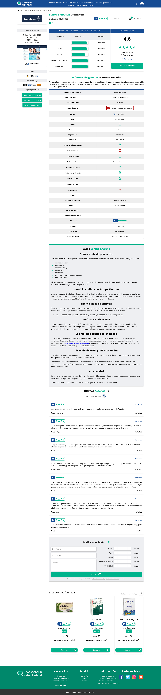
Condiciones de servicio (112, 579)
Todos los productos (129, 594)
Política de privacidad (98, 579)
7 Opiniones (127, 59)
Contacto (84, 676)
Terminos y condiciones (108, 681)
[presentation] (141, 593)
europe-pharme (32, 42)
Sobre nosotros (108, 676)
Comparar (135, 18)
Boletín (84, 681)
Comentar (138, 404)
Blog (60, 683)
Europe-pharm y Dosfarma (32, 100)
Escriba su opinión (96, 396)
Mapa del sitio (60, 686)
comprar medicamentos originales (75, 343)
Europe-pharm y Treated (32, 105)
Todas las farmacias (60, 681)
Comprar (64, 650)
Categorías (61, 676)
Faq (84, 678)
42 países (121, 114)
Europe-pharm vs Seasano (32, 95)
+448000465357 (32, 40)
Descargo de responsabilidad (108, 683)
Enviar (94, 574)
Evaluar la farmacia (127, 65)
